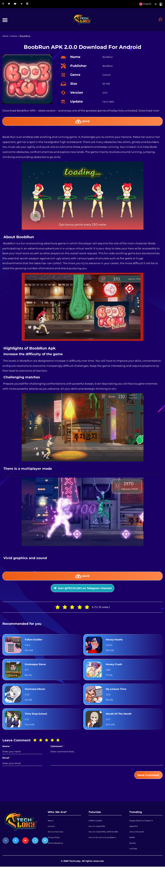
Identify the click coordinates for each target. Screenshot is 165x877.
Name (6, 751)
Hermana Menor (36, 694)
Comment (57, 751)
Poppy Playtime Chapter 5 (143, 827)
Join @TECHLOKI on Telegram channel (82, 592)
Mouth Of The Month (120, 718)
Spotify (133, 852)
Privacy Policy (55, 845)
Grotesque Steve (36, 669)
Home (6, 38)
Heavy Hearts (115, 644)
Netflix (133, 845)
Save (82, 123)
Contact (52, 833)
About (51, 827)
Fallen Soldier (34, 644)
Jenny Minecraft (138, 839)
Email (6, 763)
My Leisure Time (117, 694)
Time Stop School (37, 718)
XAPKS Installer (96, 827)
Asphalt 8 (134, 833)
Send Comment (146, 780)
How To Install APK (98, 833)
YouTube (134, 858)
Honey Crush (115, 669)
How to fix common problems (99, 852)
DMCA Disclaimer (57, 852)
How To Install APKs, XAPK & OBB (104, 841)
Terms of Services (57, 839)
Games (16, 38)
